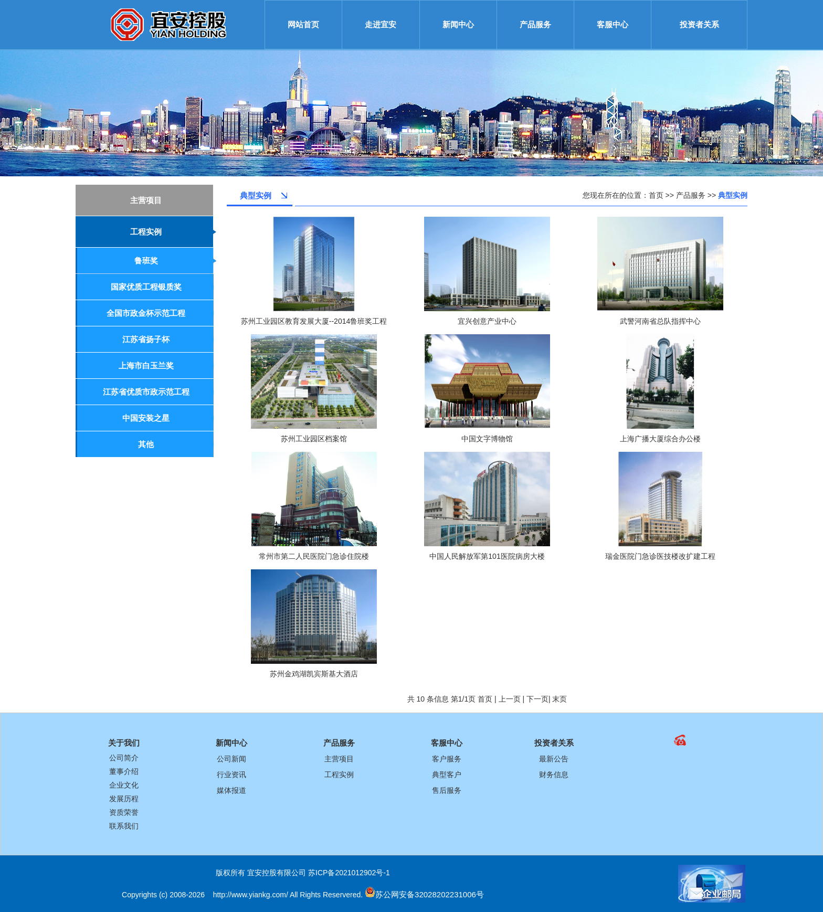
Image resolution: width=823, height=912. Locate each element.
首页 (656, 195)
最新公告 (553, 759)
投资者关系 (699, 24)
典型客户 (446, 774)
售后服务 (446, 790)
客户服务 (446, 759)
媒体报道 (231, 790)
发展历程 (124, 798)
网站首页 (303, 24)
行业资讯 (231, 774)
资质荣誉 (124, 812)
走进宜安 (380, 24)
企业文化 (124, 785)
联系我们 (124, 826)
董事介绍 (124, 771)
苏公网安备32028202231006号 (429, 894)
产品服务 (535, 24)
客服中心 (612, 24)
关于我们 (124, 742)
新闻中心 (458, 24)
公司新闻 (231, 759)
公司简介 (124, 758)
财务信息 (553, 774)
